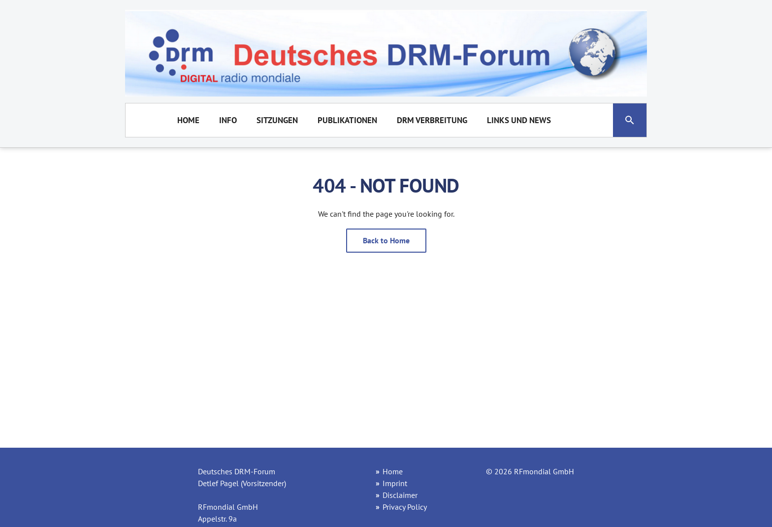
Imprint (395, 483)
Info (228, 120)
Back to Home (386, 240)
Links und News (519, 120)
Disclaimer (400, 495)
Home (188, 120)
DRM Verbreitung (432, 120)
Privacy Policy (405, 507)
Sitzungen (277, 120)
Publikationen (347, 120)
